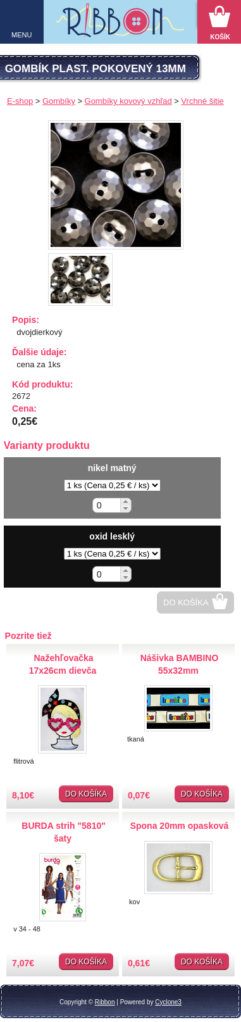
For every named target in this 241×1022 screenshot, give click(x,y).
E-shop (20, 101)
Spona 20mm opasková (179, 826)
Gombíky (58, 101)
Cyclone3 (168, 1002)
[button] (125, 501)
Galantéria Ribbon (120, 25)
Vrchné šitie (202, 101)
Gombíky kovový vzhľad (128, 101)
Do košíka (186, 602)
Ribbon (105, 1002)
